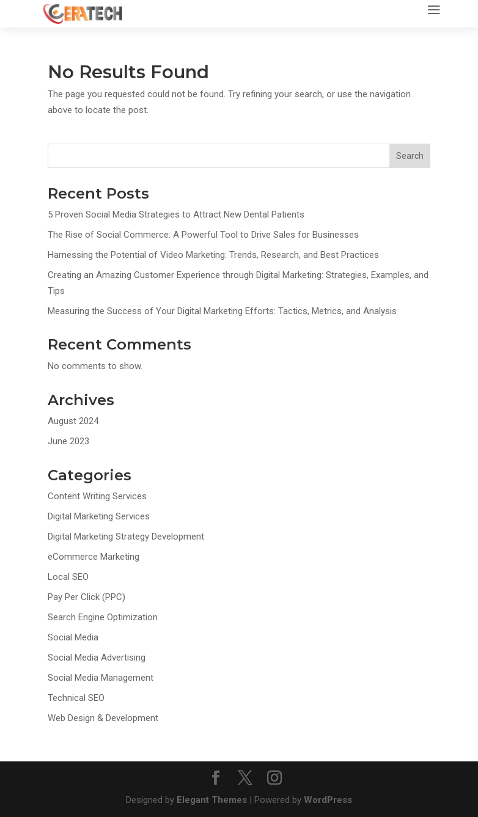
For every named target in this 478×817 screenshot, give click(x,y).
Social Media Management (100, 677)
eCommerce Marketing (93, 556)
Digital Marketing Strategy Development (126, 536)
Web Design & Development (103, 718)
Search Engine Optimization (103, 617)
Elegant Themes (212, 799)
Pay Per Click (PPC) (86, 597)
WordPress (328, 799)
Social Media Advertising (96, 657)
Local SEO (68, 576)
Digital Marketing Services (99, 516)
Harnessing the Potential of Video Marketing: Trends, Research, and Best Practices (214, 254)
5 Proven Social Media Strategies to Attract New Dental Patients (176, 214)
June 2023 (68, 441)
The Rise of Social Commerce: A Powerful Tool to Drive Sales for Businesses (204, 234)
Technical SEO (76, 697)
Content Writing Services (97, 496)
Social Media (73, 637)
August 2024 (73, 421)
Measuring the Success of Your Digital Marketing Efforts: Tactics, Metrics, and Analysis (223, 311)
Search (410, 156)
